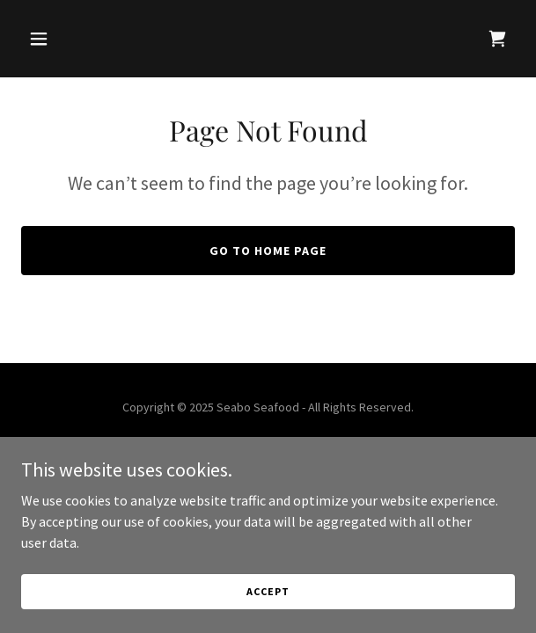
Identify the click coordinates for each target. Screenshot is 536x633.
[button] (58, 38)
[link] (497, 38)
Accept (267, 591)
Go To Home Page (268, 250)
